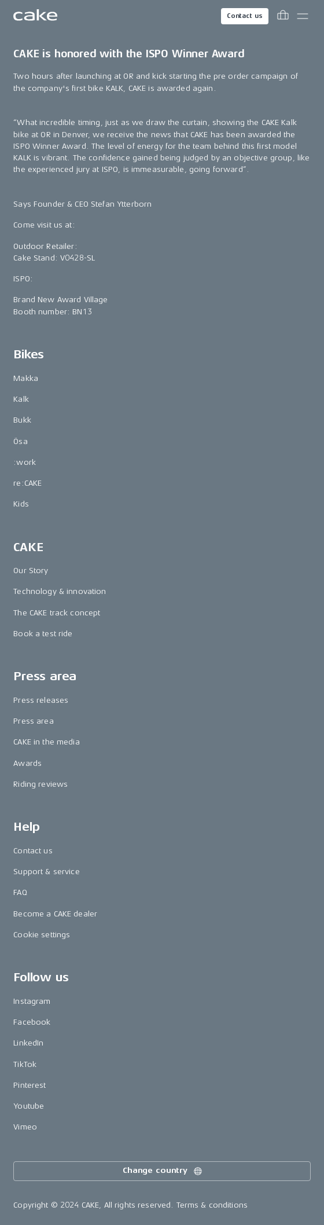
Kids (21, 504)
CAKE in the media (46, 742)
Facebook (31, 1022)
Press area (33, 721)
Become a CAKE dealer (55, 913)
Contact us (245, 16)
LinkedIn (28, 1043)
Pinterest (29, 1085)
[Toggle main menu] (302, 16)
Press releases (40, 700)
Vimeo (25, 1127)
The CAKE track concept (56, 612)
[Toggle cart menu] (283, 16)
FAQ (20, 892)
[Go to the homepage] (35, 16)
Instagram (31, 1001)
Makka (25, 378)
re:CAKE (27, 483)
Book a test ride (42, 633)
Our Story (30, 570)
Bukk (22, 420)
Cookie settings (41, 934)
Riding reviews (40, 784)
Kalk (21, 399)
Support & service (46, 871)
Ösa (20, 441)
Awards (27, 763)
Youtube (28, 1106)
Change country (163, 1171)
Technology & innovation (59, 591)
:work (24, 462)
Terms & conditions (212, 1205)
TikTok (24, 1064)
